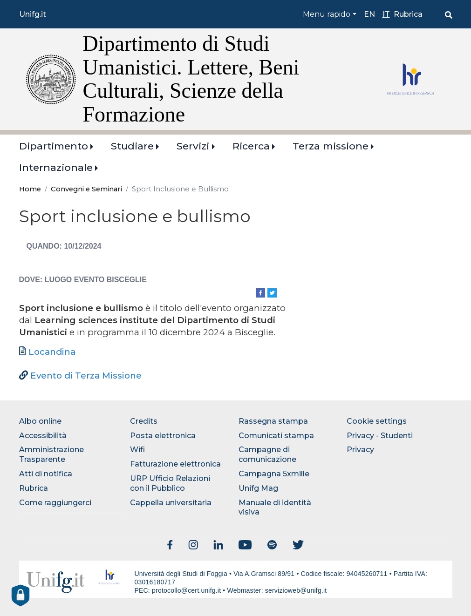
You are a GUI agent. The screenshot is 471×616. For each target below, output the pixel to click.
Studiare (132, 146)
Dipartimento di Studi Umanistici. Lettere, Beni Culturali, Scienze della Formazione (191, 79)
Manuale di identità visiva (275, 507)
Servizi (193, 146)
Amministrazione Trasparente (51, 454)
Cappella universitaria (171, 502)
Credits (143, 421)
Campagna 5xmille (274, 473)
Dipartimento (53, 146)
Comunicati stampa (276, 435)
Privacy (360, 449)
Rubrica (408, 14)
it (386, 14)
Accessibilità (43, 435)
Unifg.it (32, 14)
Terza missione (331, 146)
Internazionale (56, 167)
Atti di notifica (45, 473)
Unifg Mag (258, 488)
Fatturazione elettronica (175, 464)
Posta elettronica (163, 435)
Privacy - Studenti (380, 435)
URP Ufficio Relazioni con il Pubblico (170, 483)
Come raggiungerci (55, 502)
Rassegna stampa (273, 421)
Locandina (51, 351)
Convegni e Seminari (86, 189)
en (369, 14)
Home (30, 189)
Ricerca (251, 146)
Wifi (137, 449)
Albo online (40, 421)
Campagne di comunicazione (267, 454)
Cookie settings (377, 421)
